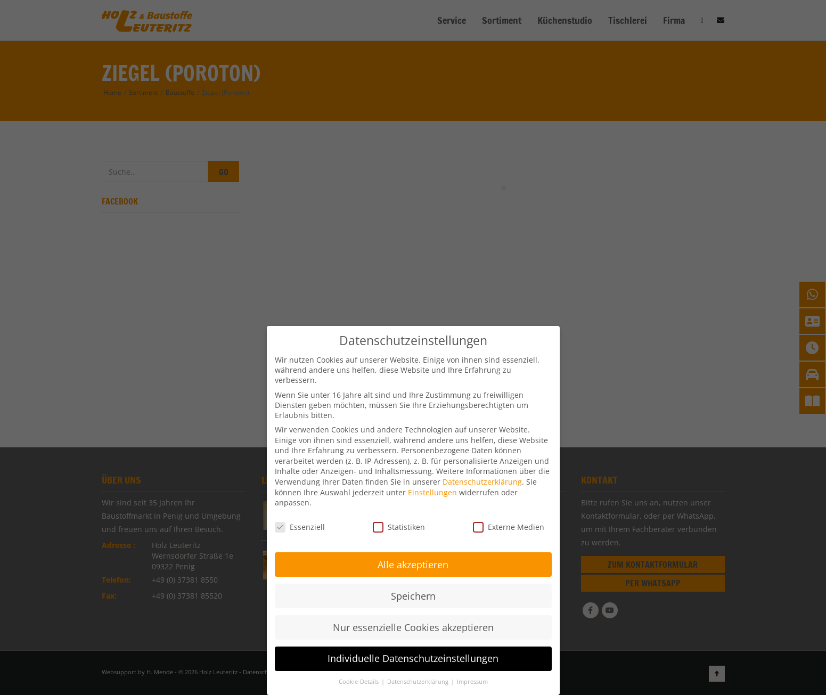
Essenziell (300, 525)
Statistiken (399, 525)
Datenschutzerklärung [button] (418, 679)
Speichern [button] (413, 593)
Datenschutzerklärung (482, 480)
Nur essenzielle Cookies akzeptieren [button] (413, 625)
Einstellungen (432, 490)
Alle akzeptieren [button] (413, 562)
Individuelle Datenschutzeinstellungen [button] (413, 656)
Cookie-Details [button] (359, 679)
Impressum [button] (472, 679)
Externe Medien (508, 525)
